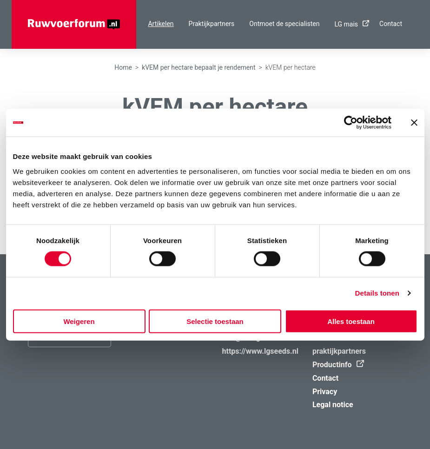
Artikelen (160, 23)
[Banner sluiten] (414, 122)
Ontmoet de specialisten (284, 23)
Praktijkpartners (212, 23)
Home (123, 67)
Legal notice (332, 404)
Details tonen (377, 293)
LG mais (349, 24)
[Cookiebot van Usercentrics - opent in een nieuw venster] (350, 123)
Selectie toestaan (215, 321)
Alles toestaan (351, 321)
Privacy (324, 391)
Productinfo (335, 364)
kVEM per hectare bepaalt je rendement (199, 67)
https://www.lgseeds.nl (260, 351)
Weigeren (78, 321)
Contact (390, 23)
